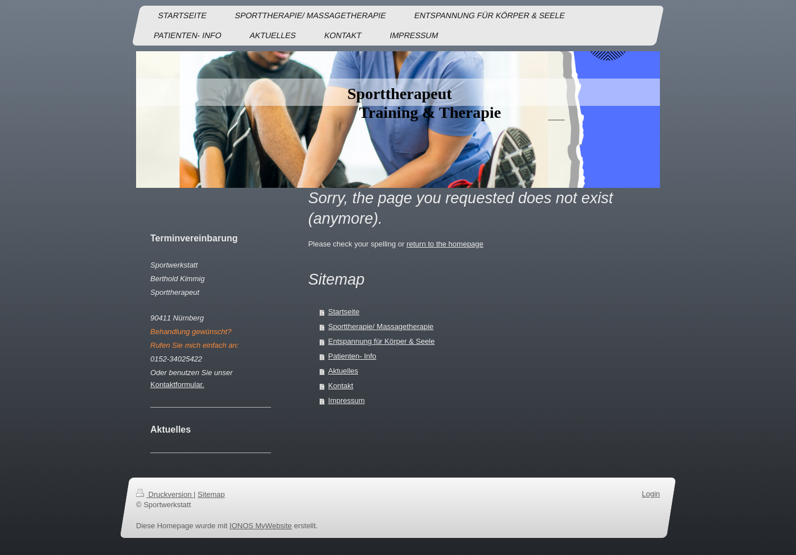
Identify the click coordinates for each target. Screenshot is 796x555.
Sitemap (211, 494)
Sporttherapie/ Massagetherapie (380, 326)
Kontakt (340, 385)
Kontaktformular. (177, 384)
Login (651, 494)
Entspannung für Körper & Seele (381, 341)
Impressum (346, 400)
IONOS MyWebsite (260, 525)
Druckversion (165, 494)
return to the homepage (445, 244)
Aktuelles (343, 371)
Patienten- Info (352, 356)
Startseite (343, 311)
